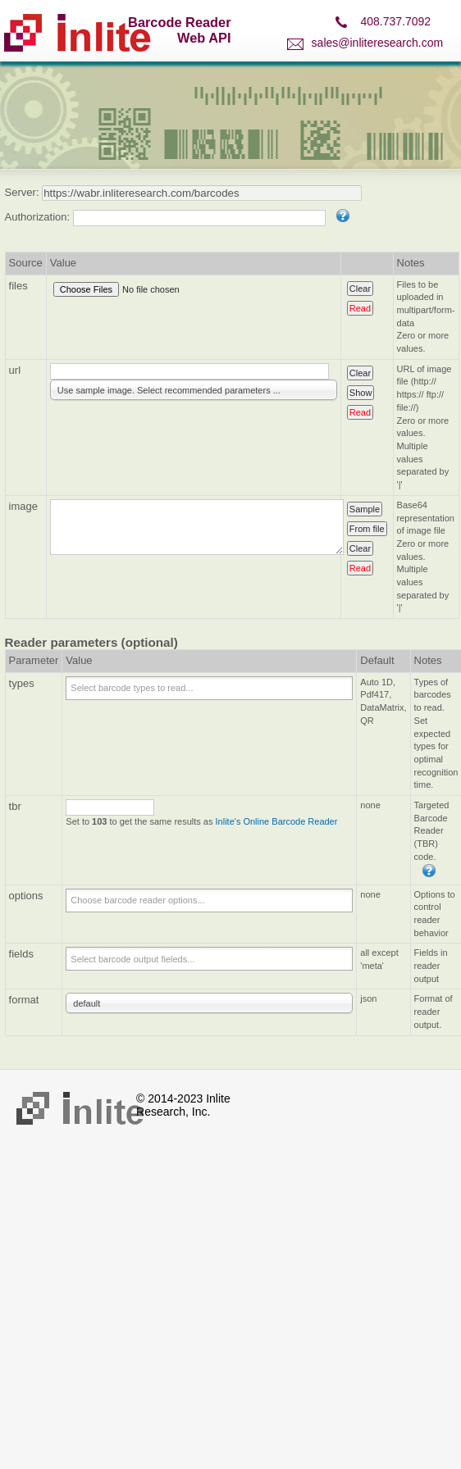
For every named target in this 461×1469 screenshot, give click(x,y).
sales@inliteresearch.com (378, 42)
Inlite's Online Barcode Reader (277, 821)
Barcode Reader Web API (179, 30)
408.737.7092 (395, 21)
